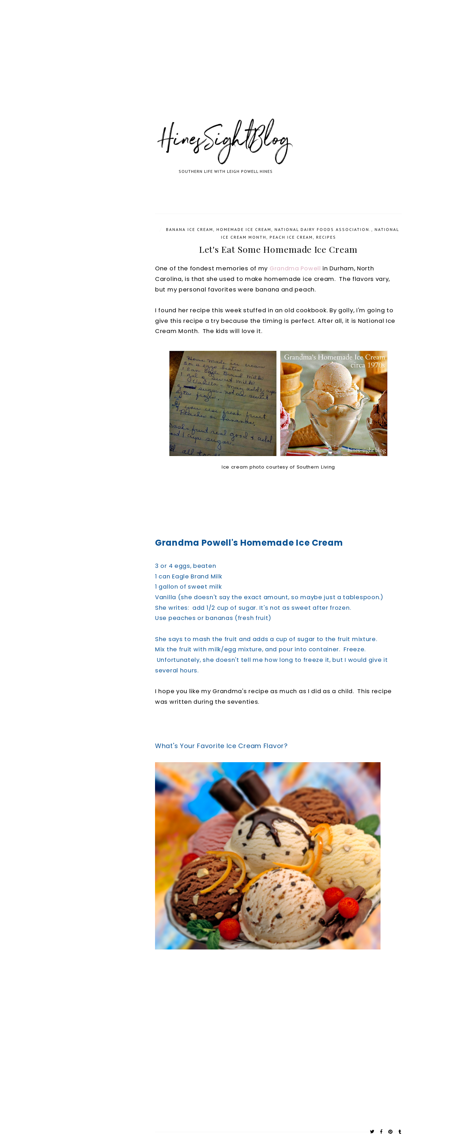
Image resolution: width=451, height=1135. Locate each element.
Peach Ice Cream (291, 237)
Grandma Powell (295, 268)
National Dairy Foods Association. (322, 229)
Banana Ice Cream (189, 229)
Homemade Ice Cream (243, 229)
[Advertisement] (211, 67)
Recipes (326, 237)
